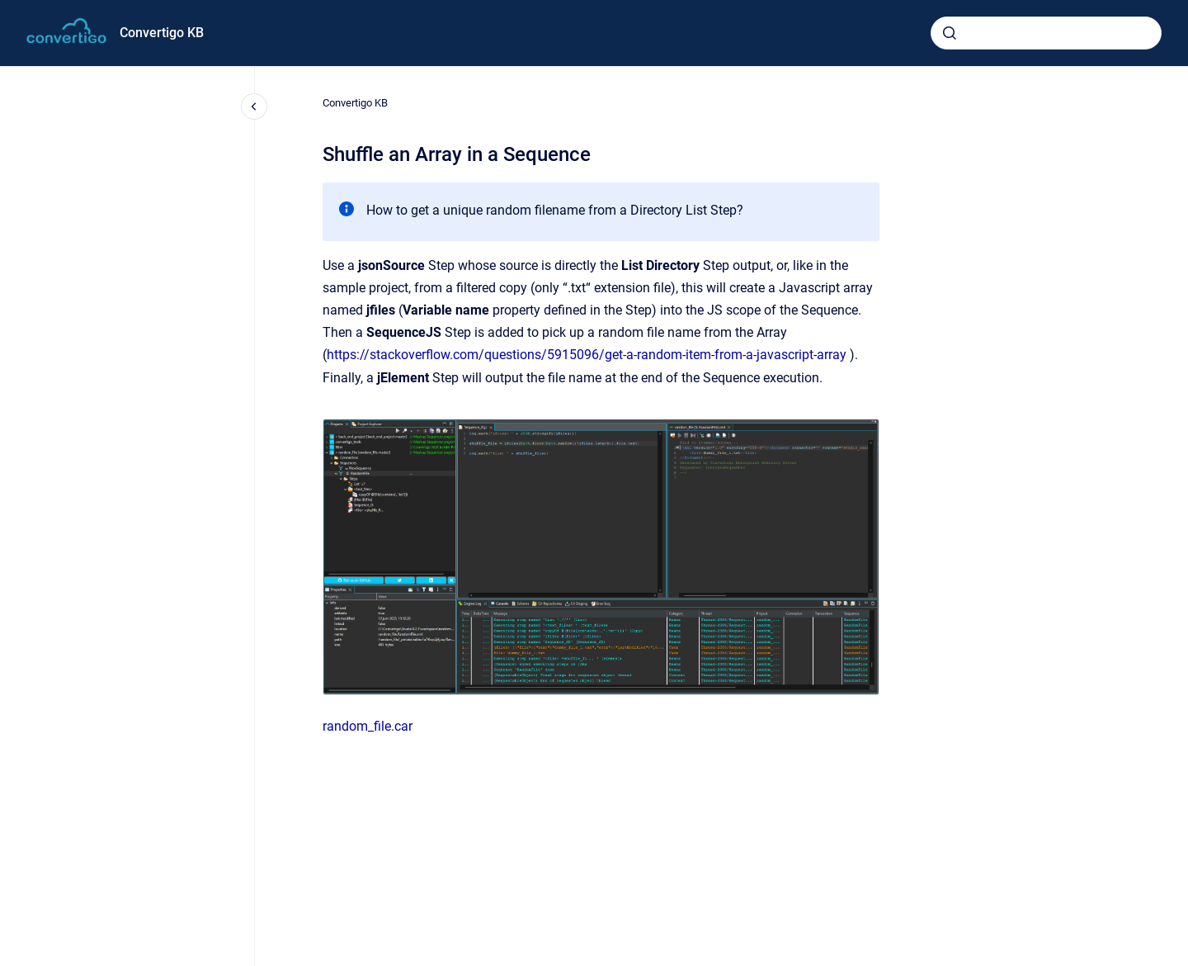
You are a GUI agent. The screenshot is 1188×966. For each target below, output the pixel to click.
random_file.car (367, 726)
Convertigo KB (162, 32)
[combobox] (1046, 33)
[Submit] (949, 33)
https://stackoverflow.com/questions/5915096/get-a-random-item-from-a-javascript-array (586, 354)
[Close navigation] (254, 106)
